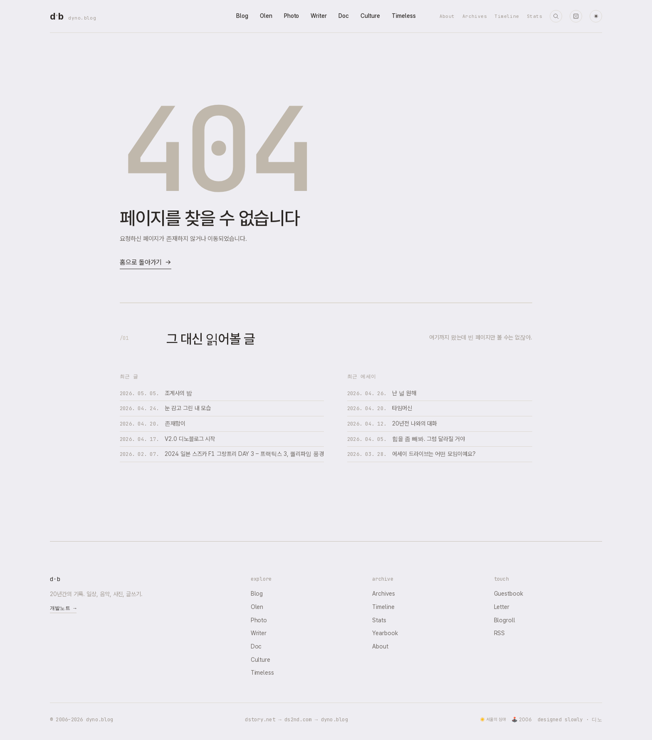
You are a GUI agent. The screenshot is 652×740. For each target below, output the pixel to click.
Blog (242, 15)
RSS (499, 633)
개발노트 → (63, 608)
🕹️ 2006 (521, 720)
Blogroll (504, 620)
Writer (319, 15)
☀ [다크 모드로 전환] (596, 16)
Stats (534, 16)
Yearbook (385, 633)
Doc (343, 15)
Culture (370, 15)
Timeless (403, 15)
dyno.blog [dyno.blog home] (82, 18)
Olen (266, 15)
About (447, 16)
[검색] (556, 16)
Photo (291, 15)
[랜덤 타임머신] (576, 16)
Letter (502, 607)
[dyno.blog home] (56, 16)
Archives (474, 16)
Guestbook (508, 593)
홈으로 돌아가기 (145, 262)
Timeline (506, 16)
